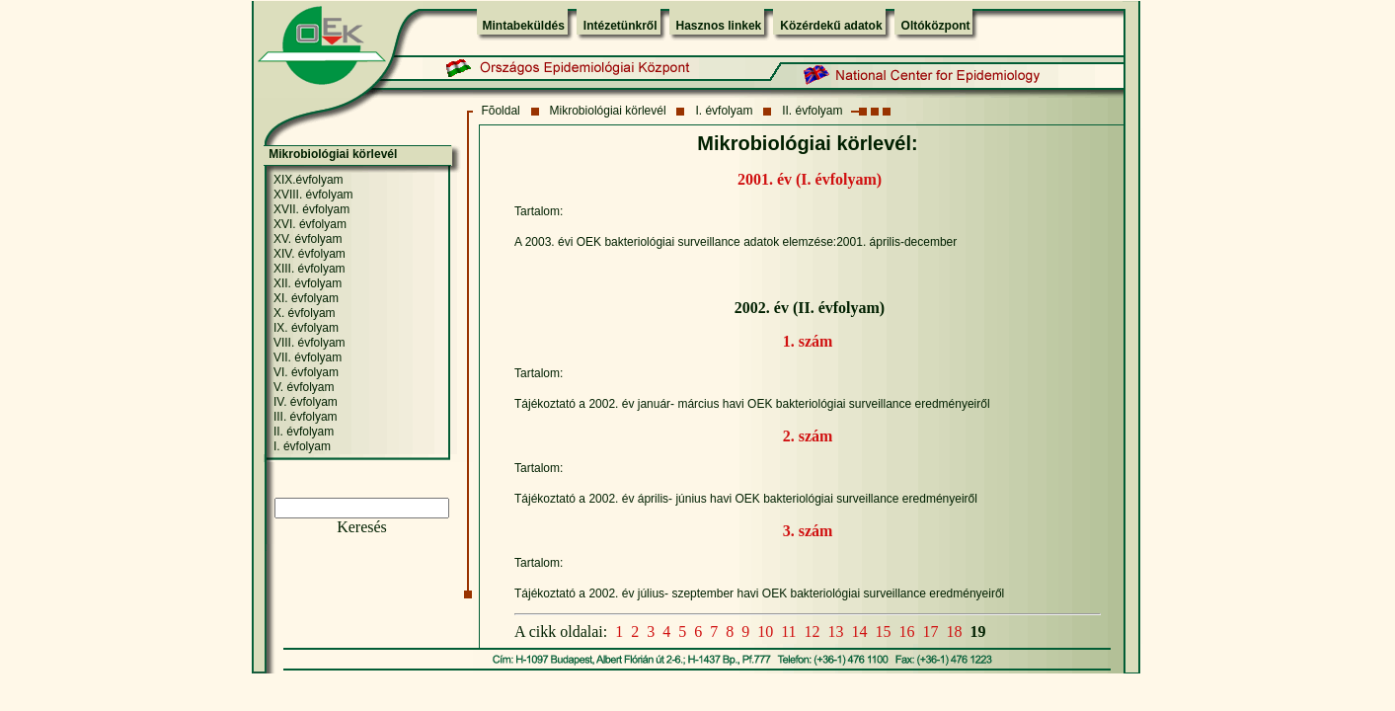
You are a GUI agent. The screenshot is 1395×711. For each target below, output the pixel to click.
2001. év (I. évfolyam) (809, 179)
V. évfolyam (304, 387)
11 (788, 631)
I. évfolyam (723, 111)
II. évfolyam (812, 111)
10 (765, 631)
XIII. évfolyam (309, 269)
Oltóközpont (935, 26)
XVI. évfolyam (310, 224)
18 (955, 631)
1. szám (808, 341)
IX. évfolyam (306, 328)
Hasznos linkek (719, 26)
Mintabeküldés (524, 26)
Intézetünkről (620, 26)
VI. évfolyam (306, 372)
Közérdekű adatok (831, 26)
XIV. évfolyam (309, 254)
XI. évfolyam (306, 298)
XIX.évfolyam (308, 180)
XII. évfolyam (307, 283)
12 (812, 631)
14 (860, 631)
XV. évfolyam (308, 239)
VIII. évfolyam (309, 343)
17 (931, 631)
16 (907, 631)
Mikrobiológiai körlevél (608, 111)
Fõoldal (500, 111)
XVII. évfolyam (311, 209)
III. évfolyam (305, 417)
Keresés (362, 526)
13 (836, 631)
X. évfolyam (304, 313)
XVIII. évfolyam (313, 194)
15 (883, 631)
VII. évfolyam (307, 357)
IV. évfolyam (305, 402)
